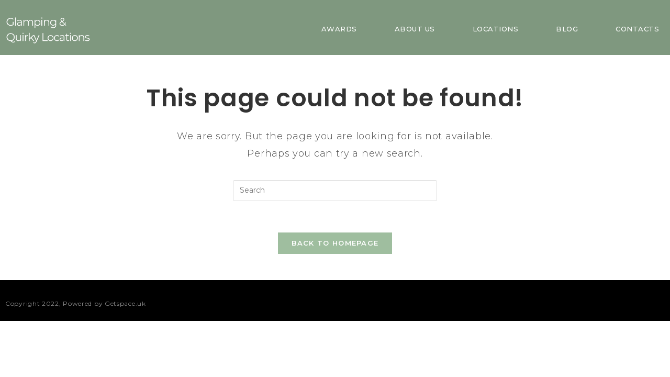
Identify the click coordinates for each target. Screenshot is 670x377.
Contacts (637, 29)
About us (415, 29)
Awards (339, 29)
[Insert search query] (335, 190)
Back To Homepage (335, 243)
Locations (496, 29)
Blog (567, 29)
